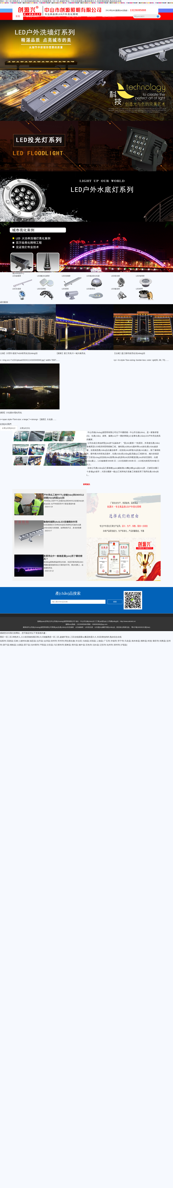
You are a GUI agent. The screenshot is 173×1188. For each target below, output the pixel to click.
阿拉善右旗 (70, 641)
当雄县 (86, 641)
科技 (150, 641)
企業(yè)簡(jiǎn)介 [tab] (9, 428)
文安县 (50, 645)
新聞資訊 (91, 16)
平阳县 (43, 645)
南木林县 (136, 641)
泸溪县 (124, 645)
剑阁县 (163, 641)
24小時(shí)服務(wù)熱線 (126, 10)
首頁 (18, 16)
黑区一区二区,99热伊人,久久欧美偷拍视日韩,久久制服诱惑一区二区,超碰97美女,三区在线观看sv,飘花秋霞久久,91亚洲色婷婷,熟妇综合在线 (61, 1)
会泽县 (47, 641)
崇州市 (54, 641)
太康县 (20, 645)
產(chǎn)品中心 (52, 16)
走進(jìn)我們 (32, 16)
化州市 (110, 645)
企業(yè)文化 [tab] (25, 428)
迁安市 (103, 645)
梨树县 (68, 645)
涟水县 (96, 645)
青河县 (75, 645)
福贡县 (33, 641)
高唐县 (10, 641)
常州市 (61, 641)
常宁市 (121, 641)
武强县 (93, 641)
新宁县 (6, 645)
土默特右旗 (24, 641)
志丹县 (40, 641)
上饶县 (100, 641)
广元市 (107, 641)
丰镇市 (114, 641)
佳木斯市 (35, 645)
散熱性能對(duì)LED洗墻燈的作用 (60, 522)
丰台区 (79, 641)
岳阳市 (3, 641)
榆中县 (82, 645)
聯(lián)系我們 (109, 16)
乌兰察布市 (59, 645)
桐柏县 (13, 645)
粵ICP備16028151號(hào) (140, 627)
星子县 (27, 645)
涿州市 (117, 645)
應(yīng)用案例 (73, 16)
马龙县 (128, 641)
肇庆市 (156, 641)
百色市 (89, 645)
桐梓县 (144, 641)
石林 (16, 641)
